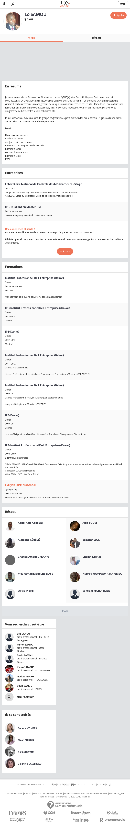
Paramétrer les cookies (96, 794)
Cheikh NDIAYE (92, 557)
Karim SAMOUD (25, 667)
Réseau (96, 38)
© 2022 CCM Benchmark (79, 797)
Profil (31, 38)
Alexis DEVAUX (26, 751)
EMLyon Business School (20, 485)
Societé (59, 794)
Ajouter (120, 15)
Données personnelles (74, 794)
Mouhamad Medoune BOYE (35, 574)
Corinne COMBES (27, 728)
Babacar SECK (91, 540)
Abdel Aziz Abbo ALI (30, 523)
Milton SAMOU (25, 644)
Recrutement (48, 794)
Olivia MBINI (26, 591)
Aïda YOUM (89, 523)
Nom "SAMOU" (25, 696)
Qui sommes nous (14, 794)
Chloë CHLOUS (26, 740)
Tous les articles (47, 797)
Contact (27, 794)
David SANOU (24, 685)
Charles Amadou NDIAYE (33, 557)
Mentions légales (116, 794)
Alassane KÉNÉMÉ (29, 540)
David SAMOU (24, 655)
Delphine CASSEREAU (29, 763)
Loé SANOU (23, 633)
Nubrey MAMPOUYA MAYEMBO (102, 574)
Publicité (37, 794)
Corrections (61, 797)
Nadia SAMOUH (25, 676)
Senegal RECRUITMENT (97, 591)
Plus (65, 610)
